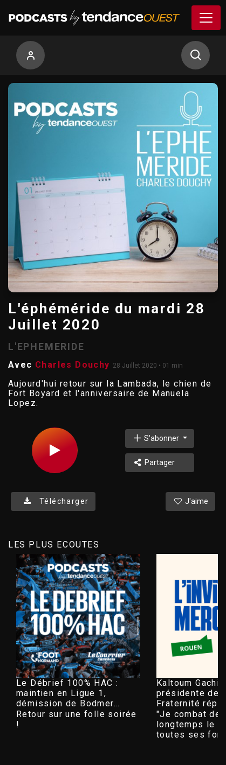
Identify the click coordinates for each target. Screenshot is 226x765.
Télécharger (53, 501)
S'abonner (156, 438)
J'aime (190, 501)
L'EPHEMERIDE (46, 346)
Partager (153, 462)
